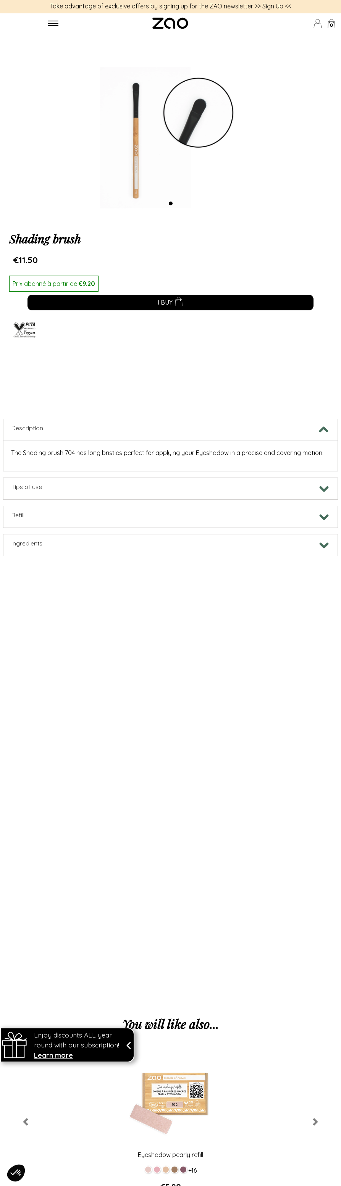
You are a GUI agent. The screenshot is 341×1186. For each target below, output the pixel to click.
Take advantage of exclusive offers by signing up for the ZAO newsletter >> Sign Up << (170, 6)
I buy (170, 303)
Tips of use (26, 487)
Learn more (53, 1063)
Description (27, 428)
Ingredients (26, 543)
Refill (17, 515)
